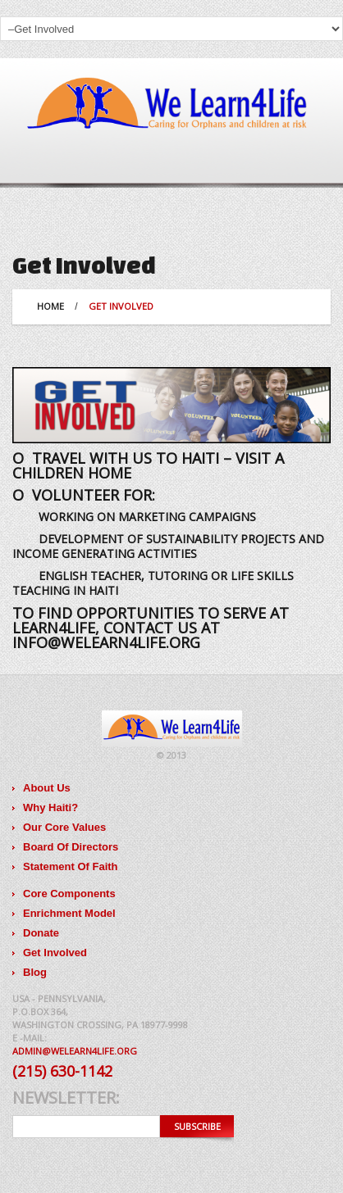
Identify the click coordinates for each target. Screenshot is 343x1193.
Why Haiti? (50, 807)
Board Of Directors (70, 847)
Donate (41, 933)
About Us (47, 788)
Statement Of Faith (70, 866)
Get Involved (55, 952)
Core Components (69, 893)
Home (50, 306)
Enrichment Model (69, 913)
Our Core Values (64, 827)
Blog (35, 972)
